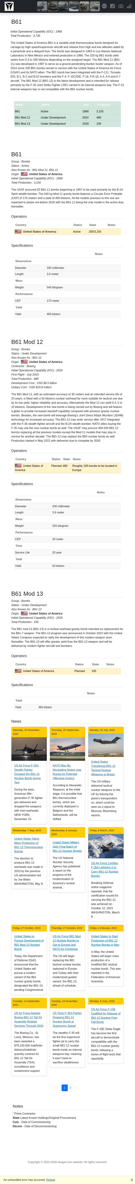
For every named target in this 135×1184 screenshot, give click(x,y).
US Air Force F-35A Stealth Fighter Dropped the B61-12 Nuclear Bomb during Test (27, 774)
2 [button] (70, 1087)
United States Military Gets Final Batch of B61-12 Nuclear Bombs (67, 846)
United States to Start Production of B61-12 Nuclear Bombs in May (105, 940)
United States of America (35, 231)
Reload (50, 1179)
